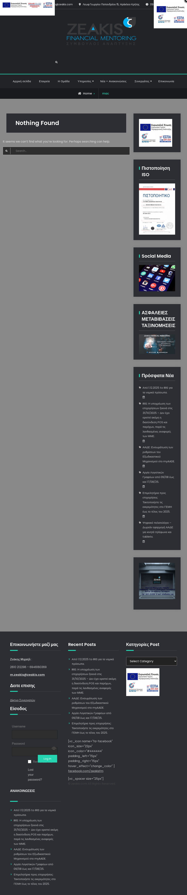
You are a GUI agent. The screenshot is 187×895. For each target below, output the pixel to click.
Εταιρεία (44, 61)
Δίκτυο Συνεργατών (22, 680)
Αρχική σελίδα (22, 61)
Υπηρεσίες (84, 61)
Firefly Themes (116, 889)
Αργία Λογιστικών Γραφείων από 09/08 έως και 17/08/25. (158, 457)
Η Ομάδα (64, 61)
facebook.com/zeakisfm (85, 751)
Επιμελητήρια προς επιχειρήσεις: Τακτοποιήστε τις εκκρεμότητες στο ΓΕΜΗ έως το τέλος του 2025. (157, 482)
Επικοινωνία (166, 61)
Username (18, 706)
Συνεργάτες (142, 61)
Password (18, 725)
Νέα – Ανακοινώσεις (113, 61)
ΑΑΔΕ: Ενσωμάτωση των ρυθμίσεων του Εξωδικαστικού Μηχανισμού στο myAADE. (32, 836)
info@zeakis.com (62, 4)
